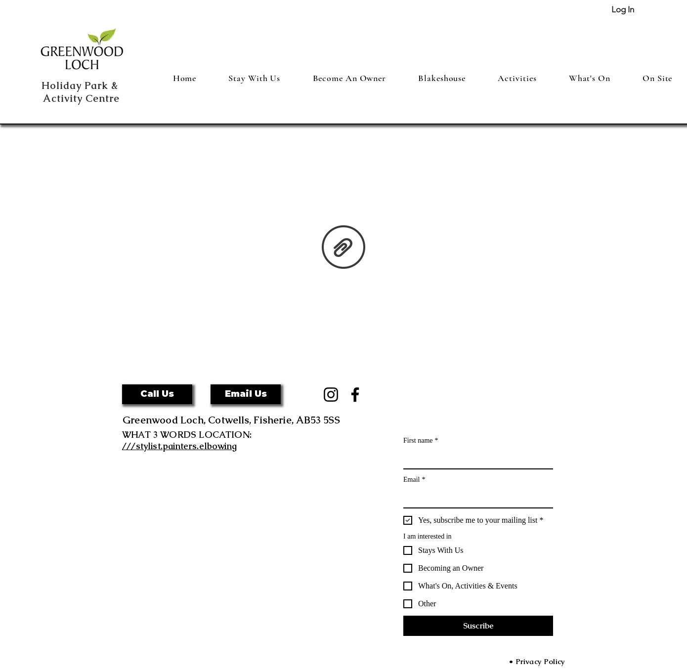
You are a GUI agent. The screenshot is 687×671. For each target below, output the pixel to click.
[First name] (475, 458)
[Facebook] (355, 394)
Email (414, 479)
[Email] (475, 497)
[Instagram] (331, 394)
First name (420, 440)
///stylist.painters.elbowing (179, 446)
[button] (157, 394)
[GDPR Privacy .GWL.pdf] (343, 248)
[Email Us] (246, 394)
